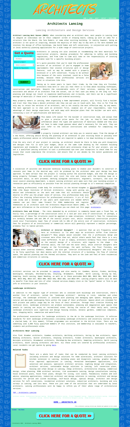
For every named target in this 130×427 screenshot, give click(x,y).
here (54, 345)
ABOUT (97, 18)
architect (79, 35)
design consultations (98, 371)
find (20, 335)
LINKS (91, 18)
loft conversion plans (105, 366)
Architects (96, 207)
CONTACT (103, 18)
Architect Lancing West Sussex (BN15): (31, 35)
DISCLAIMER (112, 18)
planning (30, 181)
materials (91, 122)
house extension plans (23, 374)
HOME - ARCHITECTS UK (65, 402)
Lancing (56, 271)
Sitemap (14, 409)
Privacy (115, 409)
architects (41, 87)
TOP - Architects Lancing (24, 393)
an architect (55, 66)
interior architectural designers (85, 250)
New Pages (21, 409)
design (104, 171)
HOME (84, 18)
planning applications (31, 376)
